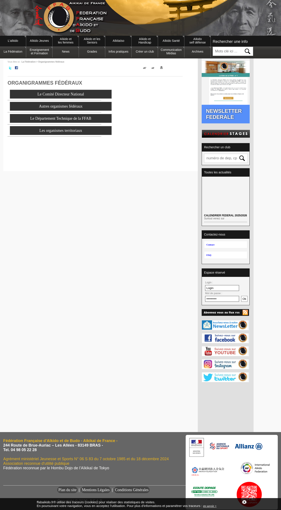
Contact (210, 244)
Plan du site (67, 490)
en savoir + (209, 506)
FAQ (208, 255)
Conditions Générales (131, 490)
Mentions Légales (96, 490)
